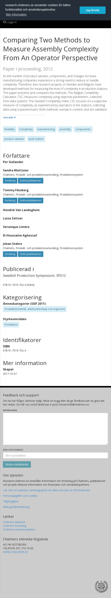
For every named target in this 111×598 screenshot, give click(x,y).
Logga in (10, 22)
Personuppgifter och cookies (20, 495)
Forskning (10, 180)
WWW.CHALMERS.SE (15, 552)
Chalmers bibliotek (14, 522)
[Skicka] (17, 464)
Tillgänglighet (11, 501)
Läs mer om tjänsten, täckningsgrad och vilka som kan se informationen (46, 490)
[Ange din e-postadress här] (55, 455)
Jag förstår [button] (92, 10)
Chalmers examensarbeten (19, 529)
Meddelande (10, 410)
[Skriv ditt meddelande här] (55, 429)
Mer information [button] (16, 14)
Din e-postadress (13, 449)
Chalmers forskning (14, 526)
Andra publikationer (30, 180)
